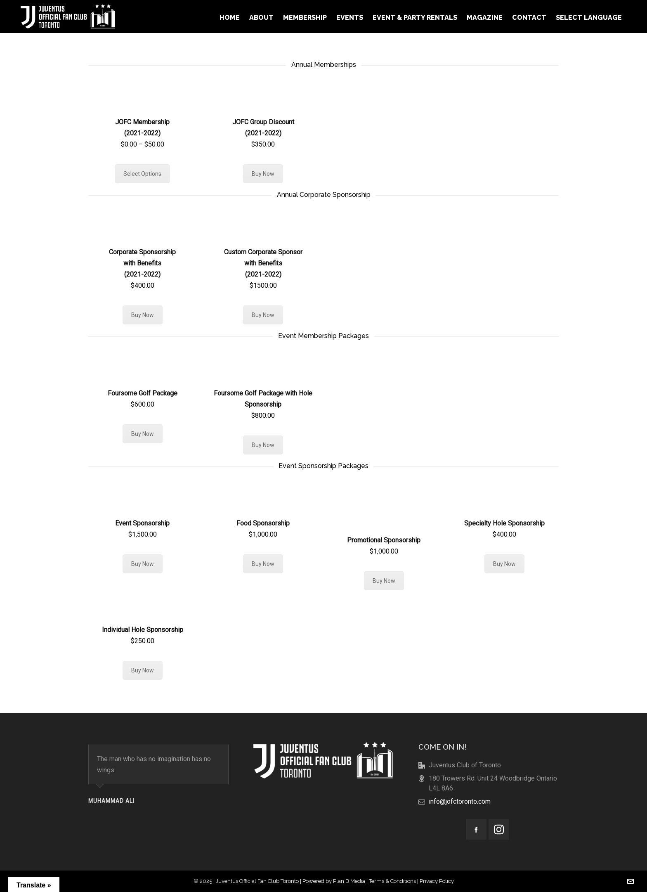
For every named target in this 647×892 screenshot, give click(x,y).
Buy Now (263, 173)
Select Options (142, 173)
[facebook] (476, 829)
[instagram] (499, 829)
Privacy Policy (437, 881)
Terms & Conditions (392, 881)
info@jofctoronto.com (460, 801)
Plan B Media (349, 881)
